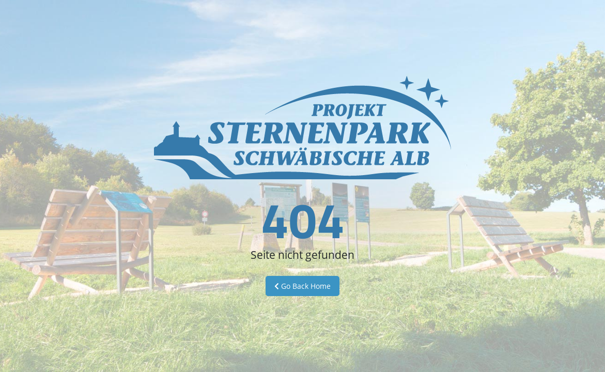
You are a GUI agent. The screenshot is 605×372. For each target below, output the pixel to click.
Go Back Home (302, 286)
